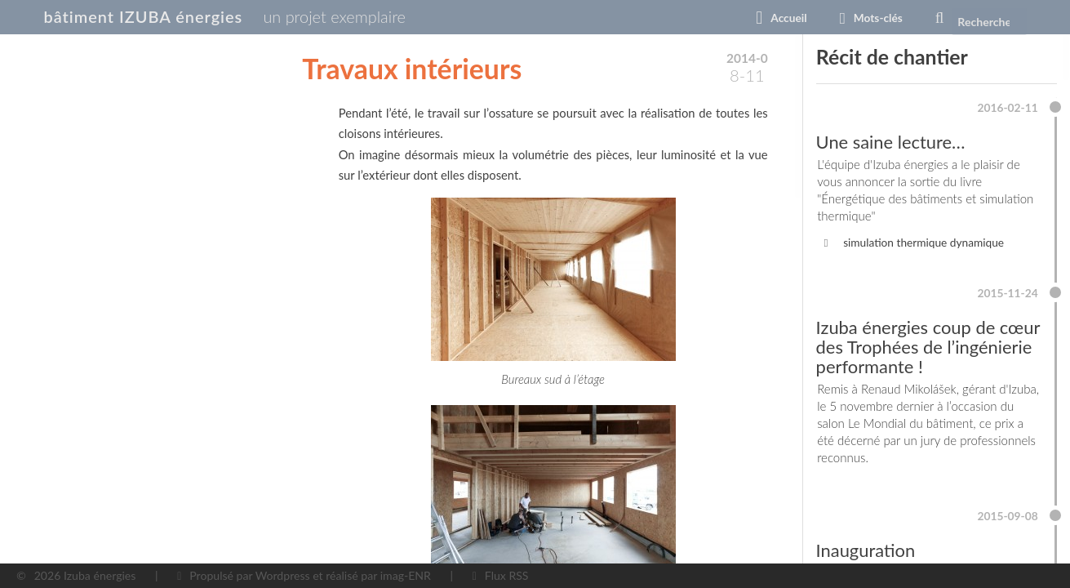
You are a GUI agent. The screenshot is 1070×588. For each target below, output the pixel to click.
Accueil (757, 18)
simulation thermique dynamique (926, 247)
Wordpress (282, 575)
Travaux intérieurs (412, 68)
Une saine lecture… (893, 144)
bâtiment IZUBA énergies (159, 17)
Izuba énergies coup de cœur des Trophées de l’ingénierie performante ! (917, 357)
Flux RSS (507, 575)
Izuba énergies (99, 575)
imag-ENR (405, 575)
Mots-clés (847, 18)
